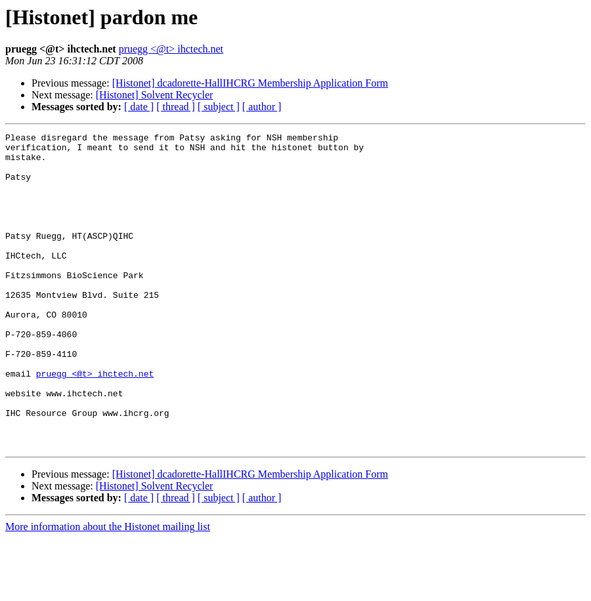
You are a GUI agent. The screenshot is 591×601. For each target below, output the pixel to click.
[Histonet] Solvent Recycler (154, 94)
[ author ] (262, 106)
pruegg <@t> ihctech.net (171, 48)
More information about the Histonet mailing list (107, 589)
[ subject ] (219, 106)
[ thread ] (175, 106)
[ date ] (139, 106)
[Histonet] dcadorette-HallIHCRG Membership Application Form (250, 83)
